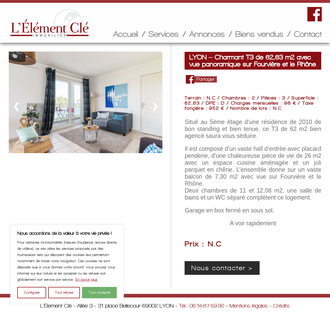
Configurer (32, 292)
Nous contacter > (222, 268)
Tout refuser (64, 292)
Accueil (125, 34)
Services (163, 34)
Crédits (281, 306)
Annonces (207, 34)
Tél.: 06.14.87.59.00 (201, 306)
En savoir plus (86, 280)
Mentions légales (248, 306)
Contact (308, 34)
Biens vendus (259, 34)
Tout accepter (99, 292)
